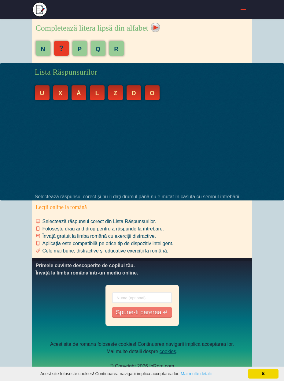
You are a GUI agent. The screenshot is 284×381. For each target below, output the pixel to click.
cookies (168, 351)
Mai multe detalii (196, 373)
